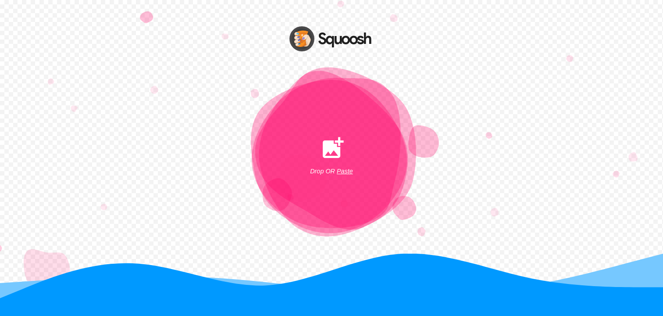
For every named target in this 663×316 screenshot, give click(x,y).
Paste (345, 171)
